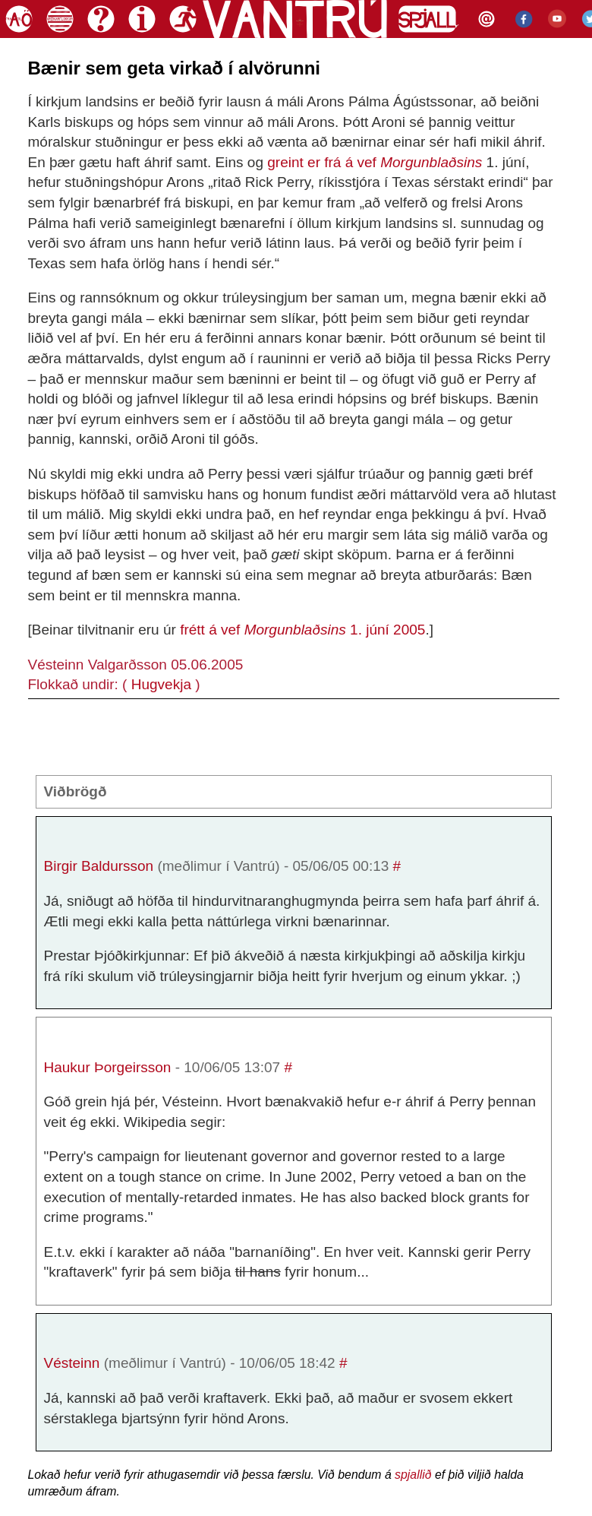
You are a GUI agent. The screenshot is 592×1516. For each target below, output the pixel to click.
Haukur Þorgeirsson (108, 1067)
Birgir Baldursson (99, 866)
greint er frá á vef (374, 162)
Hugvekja (161, 684)
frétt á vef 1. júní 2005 (302, 630)
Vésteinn (72, 1363)
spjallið (413, 1474)
